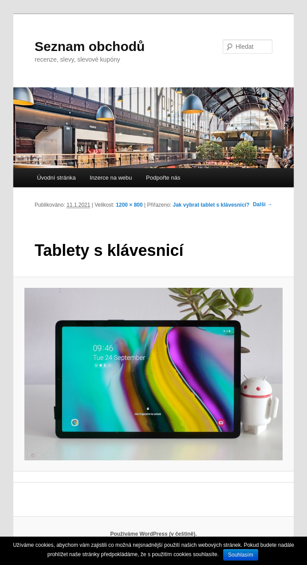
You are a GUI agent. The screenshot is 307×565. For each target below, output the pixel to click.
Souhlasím (240, 555)
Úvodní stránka (56, 177)
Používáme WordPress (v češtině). (153, 534)
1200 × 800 (129, 205)
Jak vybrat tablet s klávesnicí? (211, 205)
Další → (262, 204)
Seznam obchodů (90, 46)
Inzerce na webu (111, 177)
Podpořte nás (163, 177)
